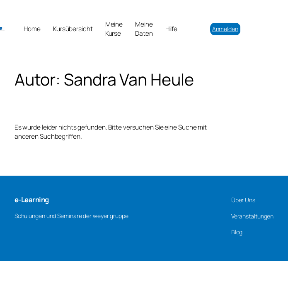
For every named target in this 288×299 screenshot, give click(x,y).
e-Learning (32, 199)
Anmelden (225, 29)
